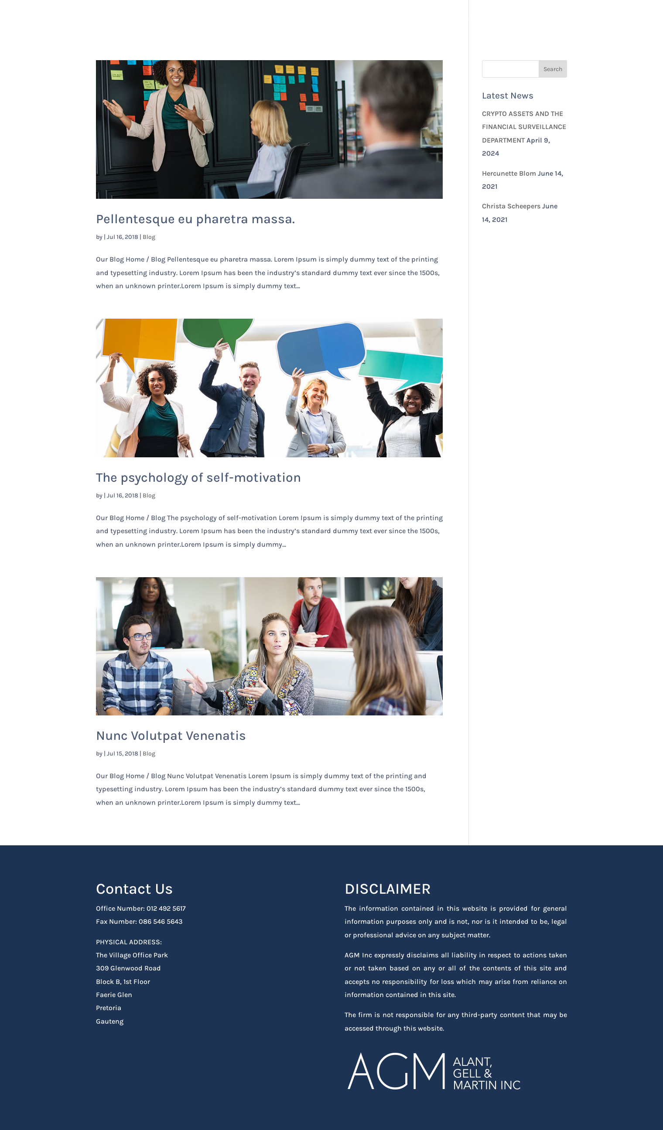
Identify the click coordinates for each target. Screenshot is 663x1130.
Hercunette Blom (509, 173)
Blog (149, 237)
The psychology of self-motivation (198, 477)
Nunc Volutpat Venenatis (171, 735)
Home (461, 18)
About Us (501, 18)
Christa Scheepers (511, 206)
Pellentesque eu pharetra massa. (195, 219)
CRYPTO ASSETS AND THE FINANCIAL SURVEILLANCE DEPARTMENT (524, 126)
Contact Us (549, 18)
